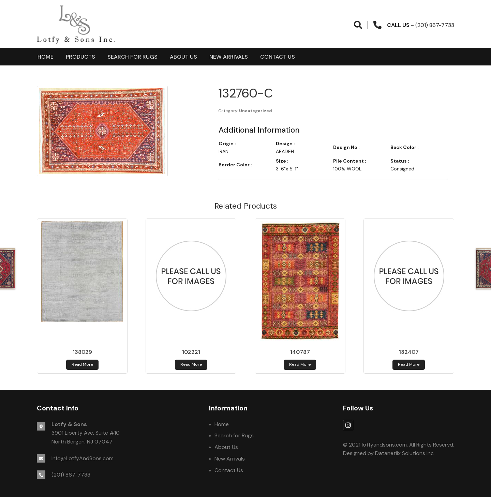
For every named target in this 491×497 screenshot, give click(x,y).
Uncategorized (255, 111)
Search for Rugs (132, 56)
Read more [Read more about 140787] (300, 364)
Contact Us (277, 56)
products (80, 56)
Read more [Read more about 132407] (408, 364)
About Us (183, 56)
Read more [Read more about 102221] (191, 364)
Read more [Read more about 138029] (82, 364)
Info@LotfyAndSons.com (82, 458)
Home (46, 56)
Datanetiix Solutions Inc (404, 453)
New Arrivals (228, 56)
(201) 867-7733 (70, 474)
